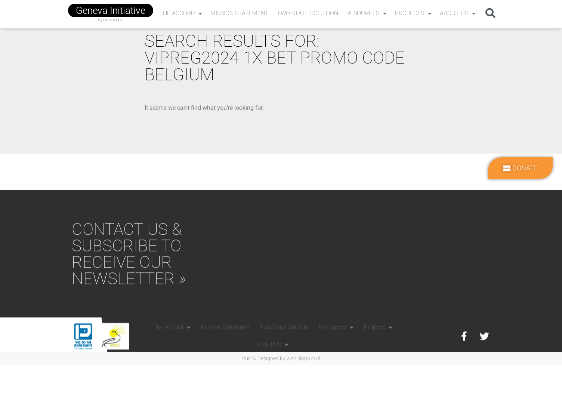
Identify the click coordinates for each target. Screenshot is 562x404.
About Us (458, 13)
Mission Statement (239, 13)
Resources (366, 13)
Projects (413, 13)
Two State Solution (307, 13)
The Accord (180, 13)
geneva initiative (110, 10)
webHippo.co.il (303, 358)
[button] (490, 13)
